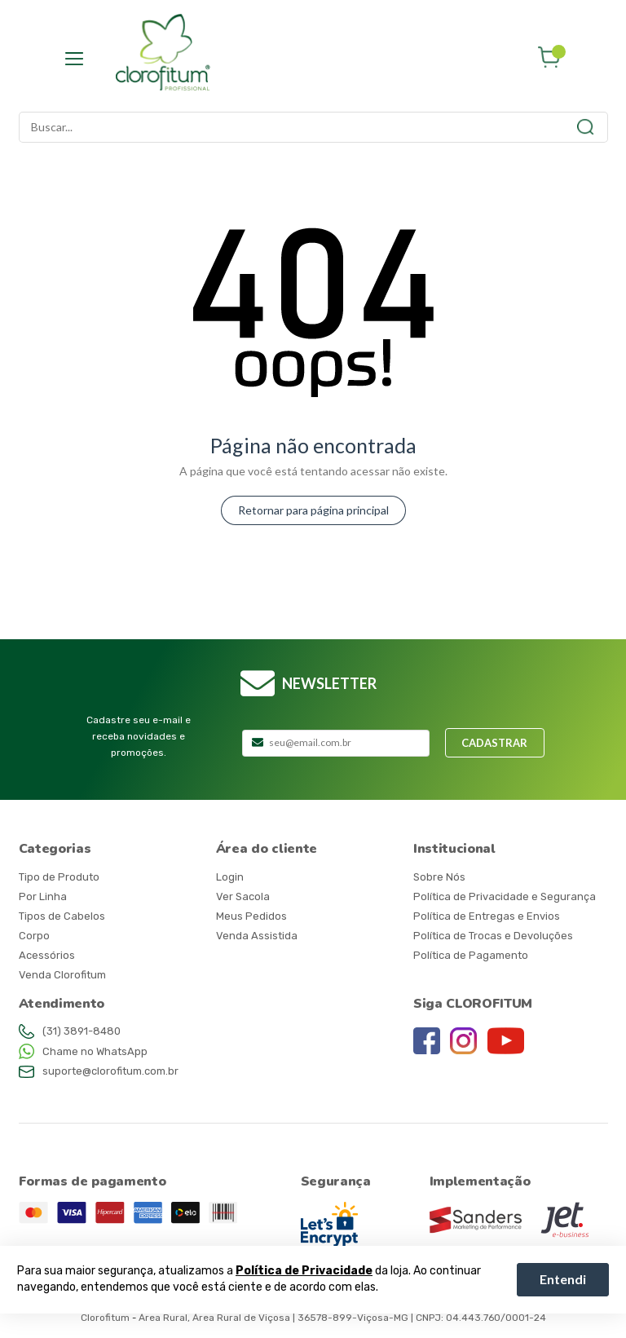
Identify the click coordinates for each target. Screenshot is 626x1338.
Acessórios (47, 955)
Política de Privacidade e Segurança (504, 896)
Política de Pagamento (470, 955)
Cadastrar (494, 742)
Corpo (34, 936)
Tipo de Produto (59, 877)
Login (230, 877)
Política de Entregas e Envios (486, 916)
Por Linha (43, 896)
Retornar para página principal (313, 510)
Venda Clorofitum (62, 975)
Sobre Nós (439, 877)
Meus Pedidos (251, 916)
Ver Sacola (243, 896)
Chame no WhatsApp (95, 1051)
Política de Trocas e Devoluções (493, 936)
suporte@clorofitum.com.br (110, 1071)
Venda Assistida (257, 936)
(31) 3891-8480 (81, 1031)
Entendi (563, 1279)
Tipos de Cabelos (62, 916)
